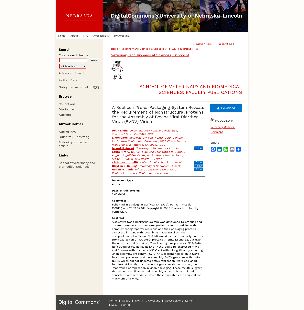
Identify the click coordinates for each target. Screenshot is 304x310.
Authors (65, 115)
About (126, 300)
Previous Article (202, 44)
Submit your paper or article (75, 144)
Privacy (113, 305)
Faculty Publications (179, 48)
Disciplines (67, 109)
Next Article (225, 44)
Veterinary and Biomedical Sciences (143, 48)
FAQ (137, 300)
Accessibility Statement (180, 300)
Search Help (68, 79)
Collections (67, 104)
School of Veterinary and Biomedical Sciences (77, 164)
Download (226, 108)
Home (114, 48)
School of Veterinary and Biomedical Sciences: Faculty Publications (190, 89)
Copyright (126, 305)
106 (197, 48)
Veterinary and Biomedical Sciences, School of (150, 55)
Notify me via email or (79, 87)
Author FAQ (67, 131)
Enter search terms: (74, 55)
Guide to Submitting (74, 137)
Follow (198, 148)
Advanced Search (72, 73)
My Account (152, 300)
